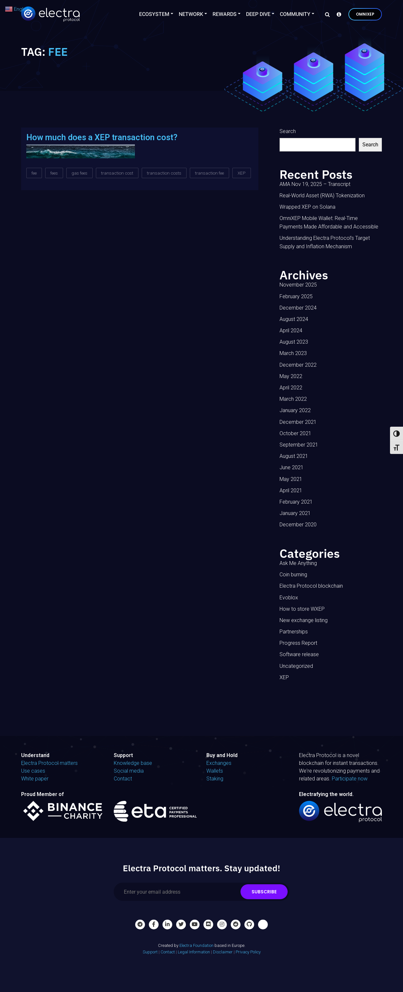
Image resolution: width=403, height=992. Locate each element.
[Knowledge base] (337, 14)
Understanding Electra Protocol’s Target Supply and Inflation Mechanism (325, 242)
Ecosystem (154, 14)
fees (54, 173)
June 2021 (292, 467)
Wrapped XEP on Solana (307, 207)
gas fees (79, 173)
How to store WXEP (302, 609)
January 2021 (295, 513)
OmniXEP (365, 14)
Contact (123, 779)
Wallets (214, 771)
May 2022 (291, 376)
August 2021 (294, 456)
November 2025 (298, 285)
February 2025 (296, 296)
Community (295, 14)
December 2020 (298, 524)
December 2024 (298, 308)
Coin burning (293, 574)
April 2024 (291, 330)
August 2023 (294, 342)
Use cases (33, 771)
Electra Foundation (196, 945)
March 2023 (293, 353)
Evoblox (289, 597)
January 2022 (295, 410)
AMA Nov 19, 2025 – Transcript (315, 184)
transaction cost (117, 173)
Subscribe (264, 891)
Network (191, 14)
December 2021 (298, 422)
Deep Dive (258, 14)
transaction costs (164, 173)
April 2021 (291, 490)
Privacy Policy (248, 951)
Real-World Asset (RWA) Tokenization (322, 195)
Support (150, 951)
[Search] (325, 14)
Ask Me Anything (298, 563)
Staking (214, 779)
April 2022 (291, 388)
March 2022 (293, 399)
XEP (242, 173)
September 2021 (299, 445)
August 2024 (294, 319)
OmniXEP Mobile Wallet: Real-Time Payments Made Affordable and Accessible (329, 222)
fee (34, 173)
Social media (129, 771)
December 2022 (298, 365)
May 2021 (291, 479)
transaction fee (209, 173)
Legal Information (194, 951)
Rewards (225, 14)
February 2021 (296, 502)
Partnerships (294, 632)
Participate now (350, 779)
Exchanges (218, 763)
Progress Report (298, 643)
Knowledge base (133, 763)
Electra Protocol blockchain (311, 586)
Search (288, 131)
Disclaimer (223, 951)
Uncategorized (296, 666)
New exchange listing (304, 620)
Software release (299, 654)
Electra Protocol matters (49, 763)
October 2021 (295, 433)
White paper (34, 779)
